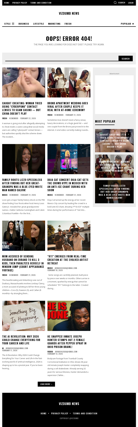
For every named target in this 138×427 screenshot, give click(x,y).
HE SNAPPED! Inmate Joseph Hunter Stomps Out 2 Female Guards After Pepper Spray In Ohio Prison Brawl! (67, 342)
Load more (46, 384)
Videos (50, 352)
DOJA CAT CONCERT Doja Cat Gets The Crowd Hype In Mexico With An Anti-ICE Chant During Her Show (68, 185)
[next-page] (128, 134)
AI (3, 348)
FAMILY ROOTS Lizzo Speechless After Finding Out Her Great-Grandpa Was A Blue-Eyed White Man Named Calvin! (22, 185)
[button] (119, 2)
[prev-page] (123, 134)
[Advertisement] (114, 94)
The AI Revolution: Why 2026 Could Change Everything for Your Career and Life (21, 340)
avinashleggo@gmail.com (66, 268)
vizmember (13, 118)
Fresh (4, 118)
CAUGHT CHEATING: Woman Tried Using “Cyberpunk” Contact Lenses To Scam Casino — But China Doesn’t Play (22, 108)
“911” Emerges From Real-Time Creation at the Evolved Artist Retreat (67, 259)
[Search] (125, 58)
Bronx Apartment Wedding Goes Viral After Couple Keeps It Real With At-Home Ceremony (67, 106)
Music (4, 195)
